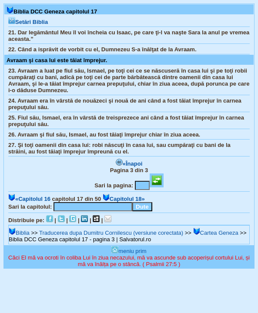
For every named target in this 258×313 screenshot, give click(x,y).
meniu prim (128, 251)
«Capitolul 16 (29, 199)
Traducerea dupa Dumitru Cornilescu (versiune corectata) (111, 233)
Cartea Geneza (215, 233)
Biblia (19, 233)
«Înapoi (129, 163)
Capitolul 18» (124, 199)
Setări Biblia (28, 22)
